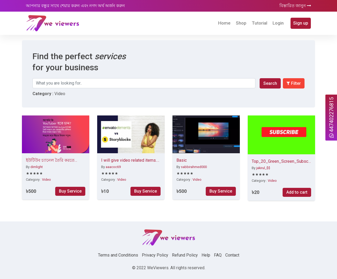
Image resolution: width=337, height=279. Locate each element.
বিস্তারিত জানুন (295, 5)
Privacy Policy (155, 255)
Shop (241, 23)
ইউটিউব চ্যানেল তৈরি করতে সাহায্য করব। (50, 161)
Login (278, 23)
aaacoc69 (113, 167)
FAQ (218, 255)
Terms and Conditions (118, 255)
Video (46, 180)
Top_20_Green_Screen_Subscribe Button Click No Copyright (281, 162)
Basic (181, 160)
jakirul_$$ (263, 168)
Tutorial (259, 23)
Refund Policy (185, 255)
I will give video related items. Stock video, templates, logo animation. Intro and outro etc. (129, 161)
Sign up (300, 23)
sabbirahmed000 (194, 167)
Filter (294, 83)
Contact (232, 255)
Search (270, 83)
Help (206, 255)
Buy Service (70, 191)
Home (224, 23)
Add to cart (296, 192)
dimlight (36, 167)
